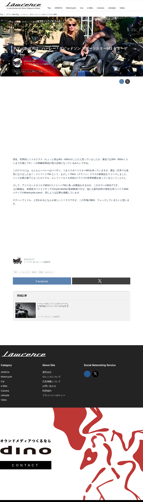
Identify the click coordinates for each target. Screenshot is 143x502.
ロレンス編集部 (43, 64)
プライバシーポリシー (53, 395)
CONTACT (26, 465)
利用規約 (47, 390)
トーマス (28, 64)
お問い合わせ (49, 386)
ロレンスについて (51, 376)
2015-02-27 (29, 61)
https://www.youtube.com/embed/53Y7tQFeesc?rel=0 (71, 121)
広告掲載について (51, 381)
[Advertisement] (37, 229)
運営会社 (47, 372)
